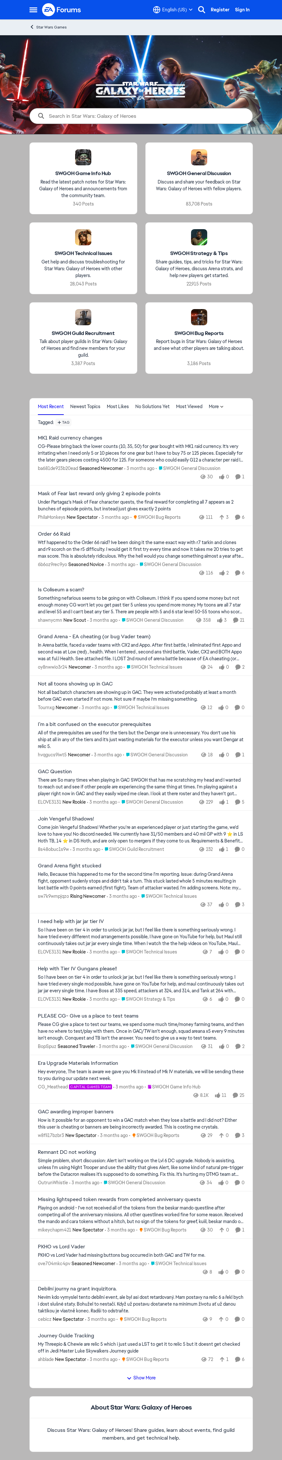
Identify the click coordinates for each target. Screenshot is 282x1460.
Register (220, 10)
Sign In (242, 10)
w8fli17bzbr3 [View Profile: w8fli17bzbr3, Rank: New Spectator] (51, 1135)
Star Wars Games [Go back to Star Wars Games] (48, 27)
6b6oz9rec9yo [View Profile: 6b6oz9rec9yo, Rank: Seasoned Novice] (52, 564)
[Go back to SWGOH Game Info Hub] (83, 173)
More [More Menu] (216, 406)
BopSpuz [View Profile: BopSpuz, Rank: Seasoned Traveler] (47, 1046)
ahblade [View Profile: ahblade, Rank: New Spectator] (46, 1359)
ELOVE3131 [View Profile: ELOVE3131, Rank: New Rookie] (49, 802)
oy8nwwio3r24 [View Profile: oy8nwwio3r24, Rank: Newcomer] (52, 667)
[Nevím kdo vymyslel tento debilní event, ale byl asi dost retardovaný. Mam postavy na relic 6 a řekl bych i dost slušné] (141, 1304)
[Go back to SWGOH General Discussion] (199, 173)
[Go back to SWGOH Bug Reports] (199, 333)
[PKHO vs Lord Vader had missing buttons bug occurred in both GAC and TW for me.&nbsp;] (141, 1255)
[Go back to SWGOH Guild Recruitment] (83, 333)
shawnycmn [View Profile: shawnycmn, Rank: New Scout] (50, 620)
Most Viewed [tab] (189, 406)
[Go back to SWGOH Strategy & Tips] (199, 253)
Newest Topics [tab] (85, 406)
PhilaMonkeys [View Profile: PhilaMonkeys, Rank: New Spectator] (51, 517)
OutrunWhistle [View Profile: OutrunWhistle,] (53, 1183)
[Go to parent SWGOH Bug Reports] (155, 517)
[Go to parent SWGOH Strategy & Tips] (146, 999)
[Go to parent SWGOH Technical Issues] (153, 667)
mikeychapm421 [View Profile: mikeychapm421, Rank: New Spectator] (54, 1230)
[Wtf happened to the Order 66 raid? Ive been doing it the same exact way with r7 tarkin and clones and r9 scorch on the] (141, 549)
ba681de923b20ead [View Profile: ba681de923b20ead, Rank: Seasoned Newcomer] (58, 468)
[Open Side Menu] (33, 10)
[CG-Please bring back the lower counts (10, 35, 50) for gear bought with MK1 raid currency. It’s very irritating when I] (141, 453)
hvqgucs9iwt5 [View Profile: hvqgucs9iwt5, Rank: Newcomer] (52, 755)
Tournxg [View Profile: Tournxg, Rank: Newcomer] (46, 707)
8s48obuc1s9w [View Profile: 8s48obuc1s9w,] (53, 849)
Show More (141, 1378)
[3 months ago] (139, 468)
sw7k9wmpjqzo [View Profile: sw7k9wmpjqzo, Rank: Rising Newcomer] (53, 896)
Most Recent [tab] (51, 406)
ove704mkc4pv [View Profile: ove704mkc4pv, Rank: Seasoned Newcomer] (54, 1263)
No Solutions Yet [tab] (152, 406)
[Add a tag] (63, 422)
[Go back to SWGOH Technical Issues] (83, 253)
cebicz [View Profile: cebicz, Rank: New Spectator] (44, 1319)
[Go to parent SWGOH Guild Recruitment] (133, 849)
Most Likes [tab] (118, 406)
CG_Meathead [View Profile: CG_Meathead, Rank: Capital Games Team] (53, 1086)
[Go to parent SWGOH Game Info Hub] (172, 1086)
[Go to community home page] (62, 9)
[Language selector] (173, 9)
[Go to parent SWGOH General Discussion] (188, 468)
